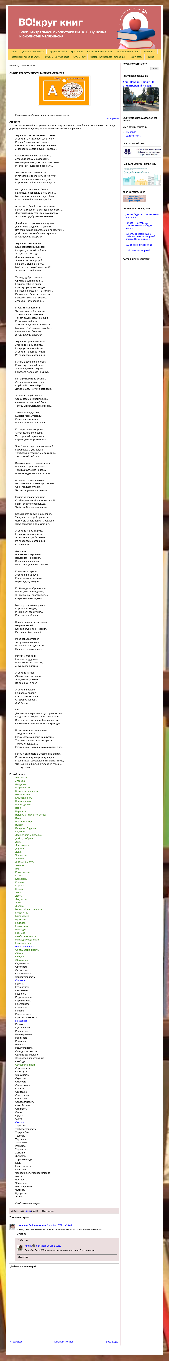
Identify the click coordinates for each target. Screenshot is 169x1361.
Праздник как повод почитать (25, 57)
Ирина (28, 1211)
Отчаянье (20, 980)
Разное (150, 57)
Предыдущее (111, 1341)
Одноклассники (133, 135)
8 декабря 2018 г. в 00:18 (48, 1246)
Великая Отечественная (99, 51)
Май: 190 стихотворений (138, 250)
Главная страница (63, 1341)
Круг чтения (77, 51)
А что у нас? (79, 57)
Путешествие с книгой (127, 51)
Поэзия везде (135, 57)
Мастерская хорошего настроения (107, 57)
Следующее (16, 1341)
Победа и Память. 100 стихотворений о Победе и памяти (139, 225)
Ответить (21, 1234)
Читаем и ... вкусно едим (56, 57)
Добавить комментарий (23, 1266)
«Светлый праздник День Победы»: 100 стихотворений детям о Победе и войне (140, 236)
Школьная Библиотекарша (31, 1225)
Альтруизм (113, 118)
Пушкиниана (149, 51)
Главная (14, 51)
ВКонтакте (131, 132)
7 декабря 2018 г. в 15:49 (59, 1225)
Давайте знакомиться (33, 51)
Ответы (24, 1240)
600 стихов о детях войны (139, 245)
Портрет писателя (58, 51)
